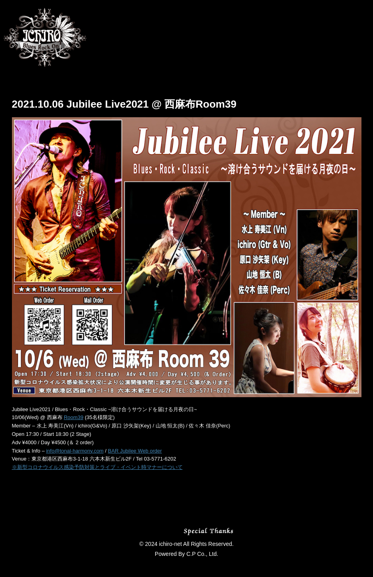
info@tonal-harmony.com (75, 451)
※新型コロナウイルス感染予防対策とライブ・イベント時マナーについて (97, 467)
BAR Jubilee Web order (135, 451)
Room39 (73, 417)
